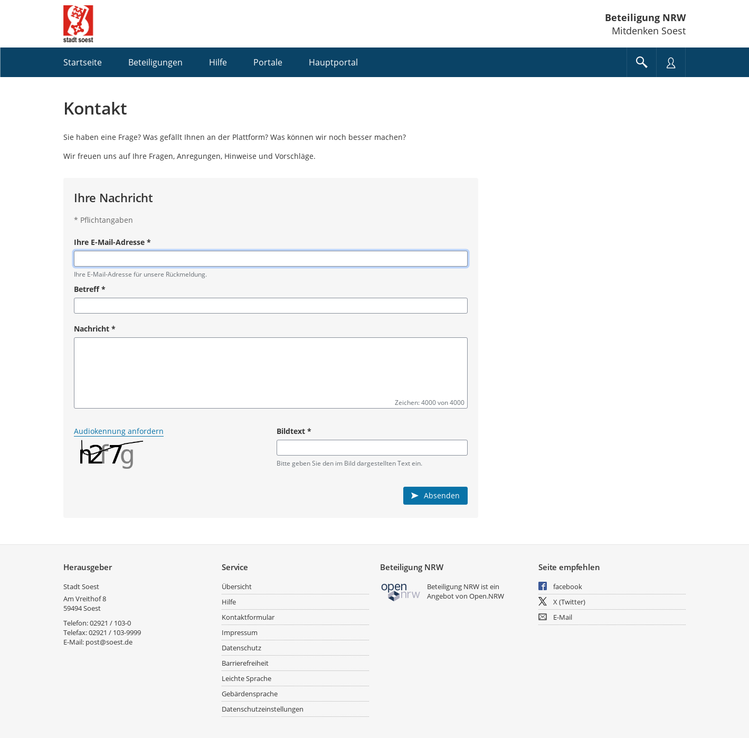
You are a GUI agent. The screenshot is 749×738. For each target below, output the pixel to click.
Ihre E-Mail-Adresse (112, 242)
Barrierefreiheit (245, 663)
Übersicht (237, 586)
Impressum (240, 632)
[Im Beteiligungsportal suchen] (641, 62)
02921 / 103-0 (110, 623)
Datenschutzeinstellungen (263, 709)
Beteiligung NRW (645, 17)
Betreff (90, 289)
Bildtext (294, 431)
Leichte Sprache (246, 678)
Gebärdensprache (250, 693)
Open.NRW (486, 596)
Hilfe (229, 602)
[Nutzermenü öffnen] (671, 62)
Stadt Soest (81, 586)
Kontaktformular (248, 617)
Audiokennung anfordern (119, 431)
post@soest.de (109, 642)
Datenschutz (241, 647)
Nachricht (95, 329)
